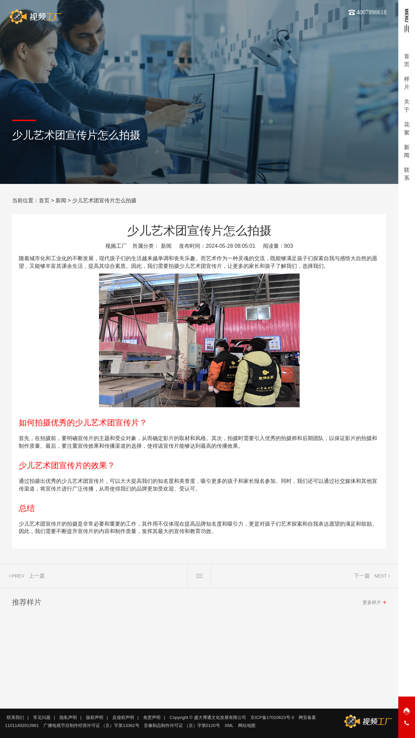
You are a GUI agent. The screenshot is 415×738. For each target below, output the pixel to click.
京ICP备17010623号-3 (272, 717)
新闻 (61, 200)
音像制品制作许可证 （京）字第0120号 (182, 725)
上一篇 (37, 578)
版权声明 (94, 717)
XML (228, 725)
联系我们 (15, 717)
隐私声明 (68, 717)
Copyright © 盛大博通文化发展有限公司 (208, 717)
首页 (44, 200)
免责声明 (152, 717)
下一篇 (362, 578)
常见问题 (41, 717)
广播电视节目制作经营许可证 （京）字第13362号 (91, 725)
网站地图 (246, 725)
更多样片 (371, 604)
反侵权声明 (123, 717)
